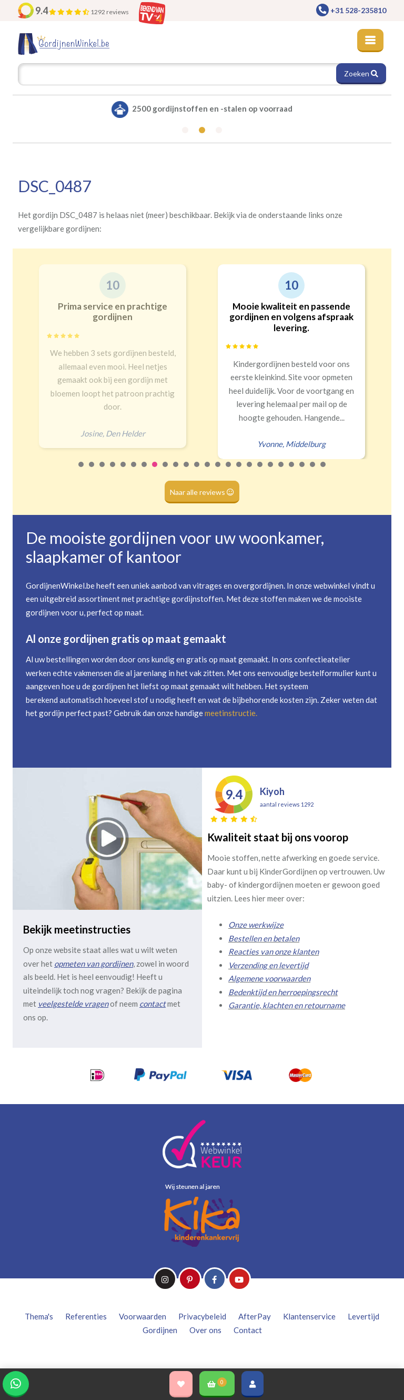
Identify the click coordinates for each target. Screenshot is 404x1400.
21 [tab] (292, 471)
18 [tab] (260, 471)
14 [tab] (218, 471)
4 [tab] (113, 471)
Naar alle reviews (202, 492)
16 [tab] (239, 471)
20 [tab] (281, 471)
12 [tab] (197, 471)
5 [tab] (123, 471)
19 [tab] (271, 471)
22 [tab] (302, 471)
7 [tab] (145, 471)
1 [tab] (81, 471)
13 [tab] (208, 471)
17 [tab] (250, 471)
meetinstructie (230, 713)
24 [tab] (323, 471)
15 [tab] (229, 471)
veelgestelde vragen (73, 1003)
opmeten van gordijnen (93, 963)
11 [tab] (187, 471)
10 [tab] (176, 471)
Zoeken (361, 73)
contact (152, 1003)
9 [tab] (166, 471)
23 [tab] (313, 471)
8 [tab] (155, 471)
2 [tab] (92, 471)
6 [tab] (134, 471)
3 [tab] (102, 471)
